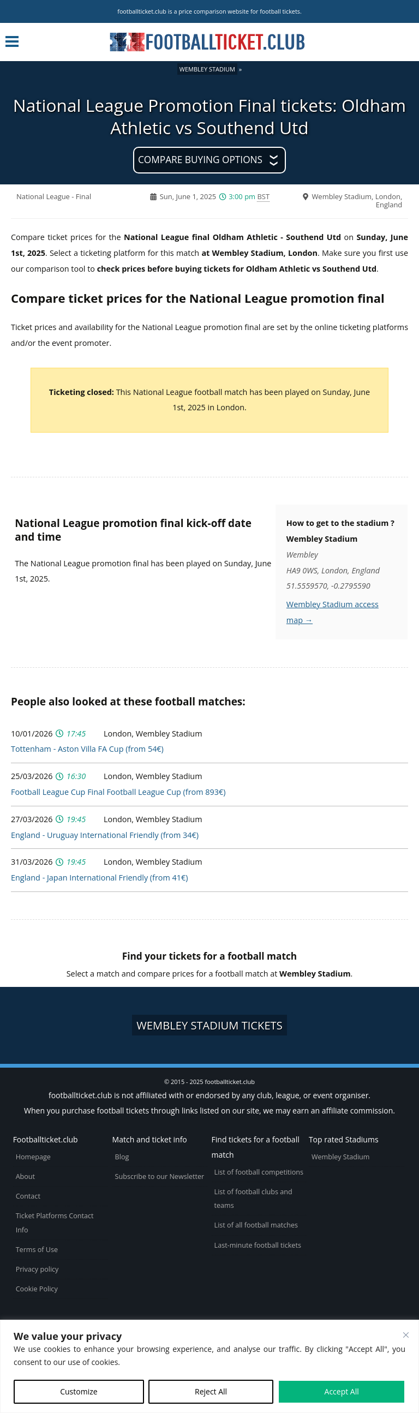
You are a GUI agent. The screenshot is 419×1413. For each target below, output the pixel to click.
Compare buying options (200, 159)
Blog (122, 1156)
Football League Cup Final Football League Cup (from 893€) (118, 792)
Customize (78, 1391)
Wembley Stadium (207, 69)
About (25, 1176)
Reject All (211, 1391)
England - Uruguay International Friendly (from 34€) (105, 835)
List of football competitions (259, 1172)
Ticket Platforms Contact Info (55, 1222)
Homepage (33, 1156)
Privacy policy (37, 1269)
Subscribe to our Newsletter (160, 1176)
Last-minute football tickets (257, 1245)
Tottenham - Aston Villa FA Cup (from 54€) (87, 749)
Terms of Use (37, 1249)
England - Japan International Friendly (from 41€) (99, 877)
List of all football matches (256, 1225)
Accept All (342, 1391)
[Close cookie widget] (406, 1335)
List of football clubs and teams (253, 1198)
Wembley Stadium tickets (209, 1025)
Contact (28, 1196)
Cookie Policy (37, 1289)
